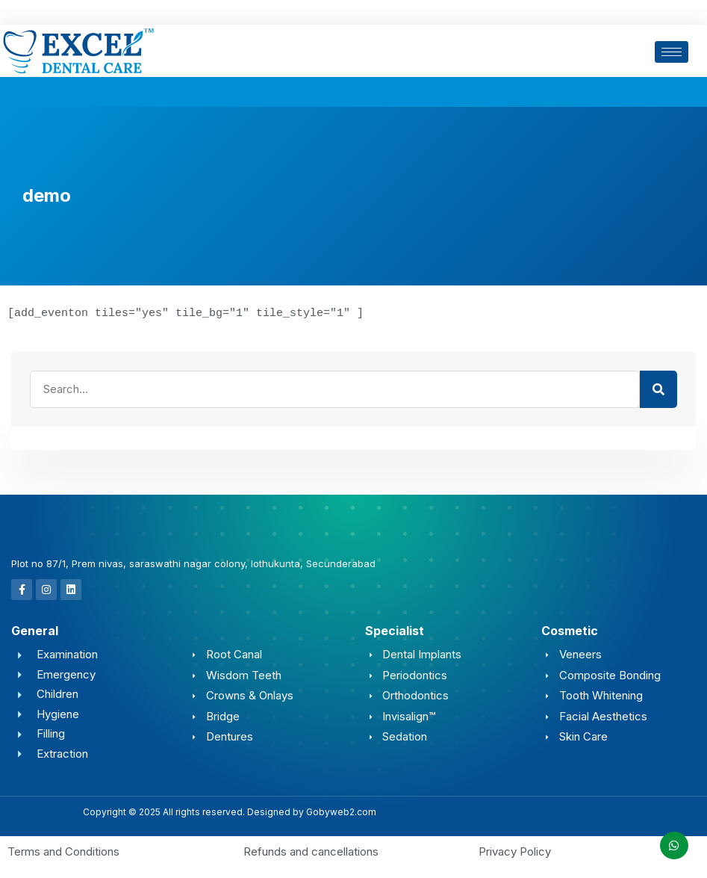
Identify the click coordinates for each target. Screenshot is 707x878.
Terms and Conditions (63, 851)
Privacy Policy (515, 851)
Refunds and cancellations (311, 851)
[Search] (658, 388)
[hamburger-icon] (671, 52)
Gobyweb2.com (341, 811)
